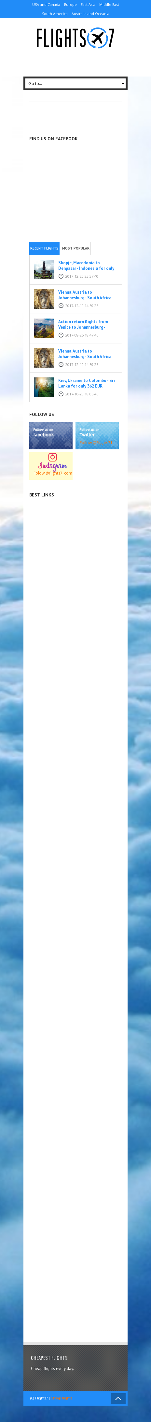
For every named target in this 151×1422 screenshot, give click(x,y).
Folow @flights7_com (53, 473)
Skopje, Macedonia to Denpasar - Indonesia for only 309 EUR (86, 268)
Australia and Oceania (90, 13)
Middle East (109, 4)
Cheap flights (61, 1398)
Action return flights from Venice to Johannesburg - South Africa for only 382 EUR (86, 327)
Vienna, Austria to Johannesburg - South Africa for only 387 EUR (84, 297)
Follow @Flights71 (96, 442)
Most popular (75, 248)
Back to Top (118, 1398)
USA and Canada (46, 4)
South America (55, 13)
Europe (70, 4)
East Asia (88, 4)
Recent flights (44, 248)
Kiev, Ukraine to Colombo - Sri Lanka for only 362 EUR (86, 383)
